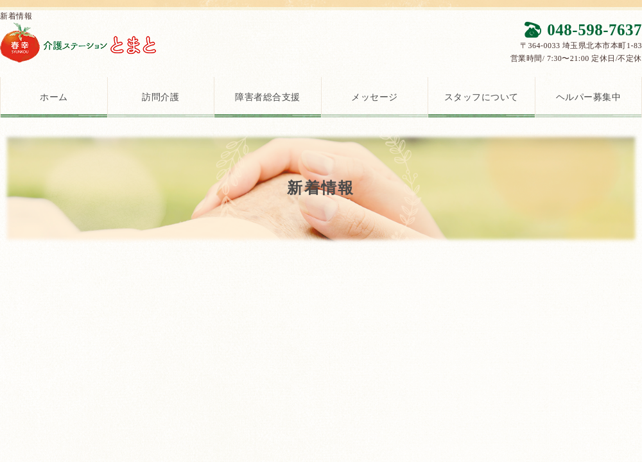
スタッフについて (481, 97)
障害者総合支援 (267, 97)
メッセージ (374, 97)
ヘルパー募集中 (588, 97)
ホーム (54, 97)
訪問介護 (160, 97)
